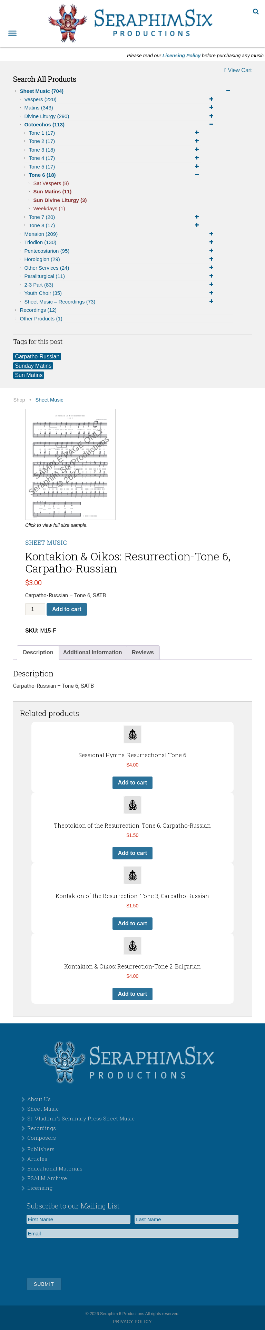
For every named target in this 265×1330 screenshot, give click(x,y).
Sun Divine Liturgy (60, 200)
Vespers (120, 99)
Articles (37, 1158)
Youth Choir (120, 293)
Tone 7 (115, 217)
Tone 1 (115, 132)
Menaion (120, 234)
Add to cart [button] (132, 783)
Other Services (120, 267)
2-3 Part (120, 284)
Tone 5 (115, 166)
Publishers (41, 1149)
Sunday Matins (33, 366)
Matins (120, 107)
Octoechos (120, 124)
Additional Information (92, 652)
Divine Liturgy (120, 116)
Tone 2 (115, 141)
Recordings (38, 310)
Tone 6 (115, 175)
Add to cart (66, 609)
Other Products (41, 318)
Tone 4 (115, 158)
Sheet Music (126, 91)
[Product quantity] (35, 609)
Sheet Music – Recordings (120, 301)
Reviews (143, 652)
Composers (41, 1137)
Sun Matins (52, 191)
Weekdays (49, 208)
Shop (19, 400)
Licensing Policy (181, 55)
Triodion (120, 242)
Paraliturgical (120, 276)
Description (38, 652)
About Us (39, 1099)
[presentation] (79, 1256)
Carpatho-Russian (37, 356)
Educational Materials (54, 1168)
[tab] (38, 652)
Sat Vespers (51, 183)
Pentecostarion (120, 251)
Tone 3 (115, 149)
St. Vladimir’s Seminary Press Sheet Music (81, 1118)
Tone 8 (115, 225)
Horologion (120, 259)
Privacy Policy (132, 1321)
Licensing (39, 1187)
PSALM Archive (47, 1178)
